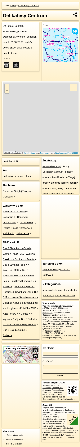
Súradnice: (47, 310)
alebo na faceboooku (14, 439)
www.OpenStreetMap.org (53, 410)
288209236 (63, 308)
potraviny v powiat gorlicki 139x (59, 295)
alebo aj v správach (14, 444)
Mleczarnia (23, 233)
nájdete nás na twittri (14, 435)
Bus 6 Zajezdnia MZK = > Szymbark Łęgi (18, 275)
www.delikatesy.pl (52, 166)
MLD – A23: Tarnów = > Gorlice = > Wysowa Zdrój (20, 313)
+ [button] (7, 86)
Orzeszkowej (10, 222)
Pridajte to (69, 435)
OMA (13, 5)
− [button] (7, 91)
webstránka (9, 36)
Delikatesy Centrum (28, 5)
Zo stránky (50, 160)
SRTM (45, 435)
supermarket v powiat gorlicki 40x (60, 290)
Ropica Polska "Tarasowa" (17, 228)
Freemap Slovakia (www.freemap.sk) (54, 418)
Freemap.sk (44, 153)
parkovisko (8, 176)
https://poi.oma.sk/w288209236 (66, 153)
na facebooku (51, 386)
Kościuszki (8, 233)
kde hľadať (48, 348)
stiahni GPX (48, 313)
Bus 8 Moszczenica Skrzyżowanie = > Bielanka (20, 297)
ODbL (64, 412)
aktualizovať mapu (58, 306)
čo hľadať (48, 361)
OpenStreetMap (29, 153)
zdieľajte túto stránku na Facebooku (53, 389)
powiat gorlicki (10, 161)
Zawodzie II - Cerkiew (14, 211)
